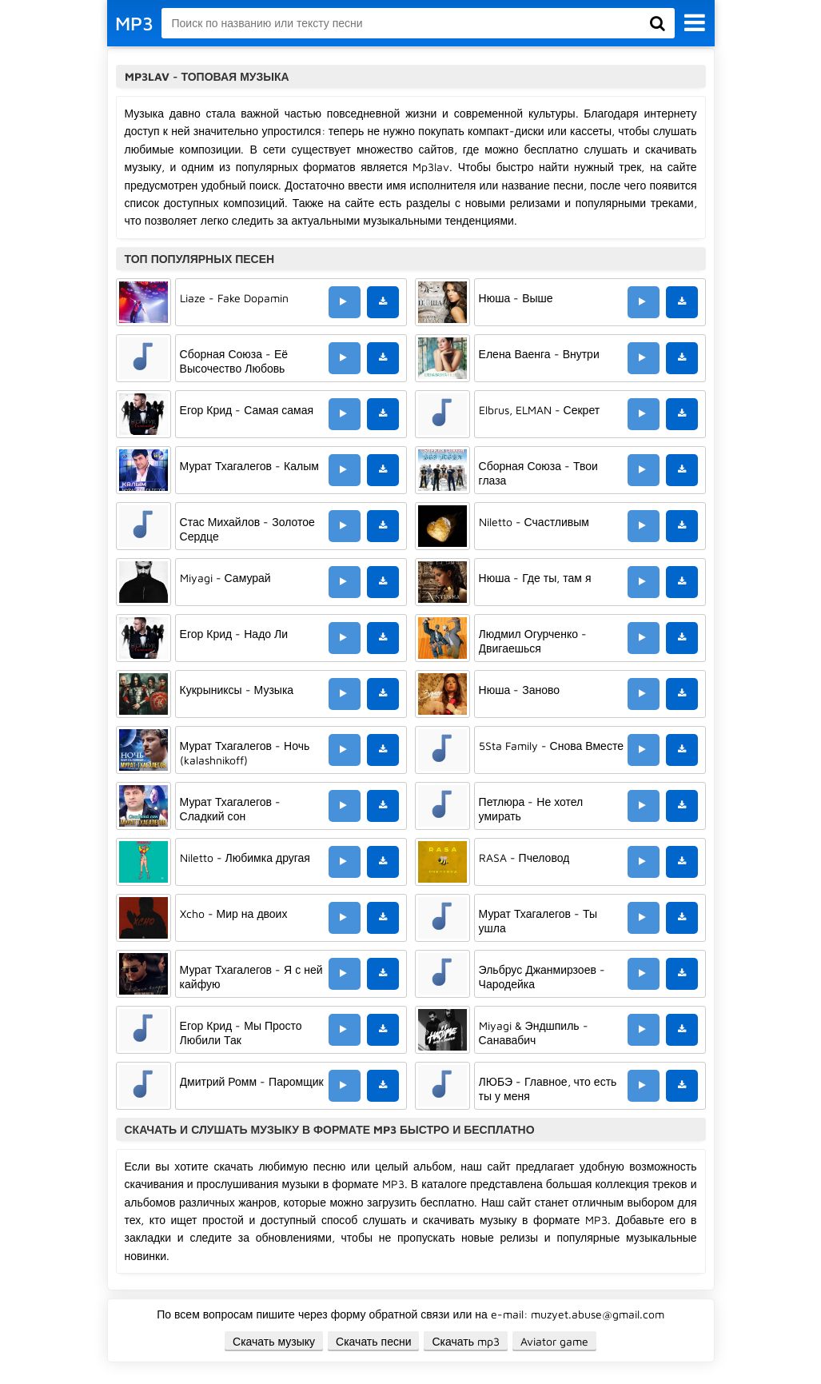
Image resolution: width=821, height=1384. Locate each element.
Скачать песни (373, 1341)
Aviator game (554, 1341)
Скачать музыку (274, 1341)
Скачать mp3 (466, 1341)
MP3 (134, 23)
